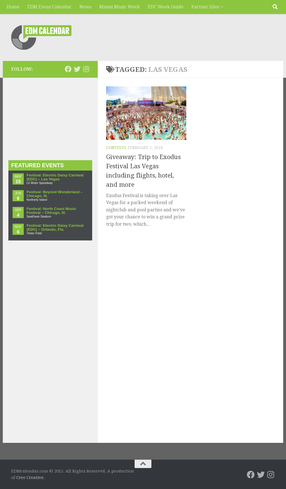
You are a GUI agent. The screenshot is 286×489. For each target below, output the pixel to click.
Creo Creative (30, 477)
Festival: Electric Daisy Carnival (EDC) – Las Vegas (55, 177)
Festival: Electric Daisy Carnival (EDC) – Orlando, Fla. (55, 227)
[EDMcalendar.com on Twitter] (77, 69)
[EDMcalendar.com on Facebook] (68, 69)
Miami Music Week (119, 7)
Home (13, 7)
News (85, 7)
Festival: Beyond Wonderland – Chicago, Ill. (55, 194)
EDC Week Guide (165, 7)
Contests (116, 147)
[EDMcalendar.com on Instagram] (86, 69)
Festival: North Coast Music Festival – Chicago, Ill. (51, 211)
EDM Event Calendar (49, 7)
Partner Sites (205, 7)
